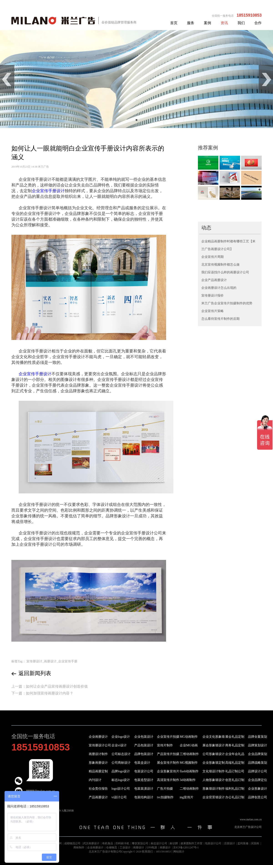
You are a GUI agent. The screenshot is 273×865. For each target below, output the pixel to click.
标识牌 (174, 843)
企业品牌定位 (257, 780)
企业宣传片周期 (212, 317)
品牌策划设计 (257, 745)
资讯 (224, 23)
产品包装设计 (143, 745)
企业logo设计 (120, 736)
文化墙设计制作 (213, 771)
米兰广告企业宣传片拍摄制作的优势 (226, 363)
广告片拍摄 (165, 788)
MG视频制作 (189, 762)
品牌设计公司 (257, 771)
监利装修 (243, 843)
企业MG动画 (189, 745)
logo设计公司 (120, 788)
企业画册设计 (98, 736)
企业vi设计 (119, 745)
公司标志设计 (121, 754)
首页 (173, 23)
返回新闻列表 (31, 673)
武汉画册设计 (91, 843)
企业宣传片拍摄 (168, 736)
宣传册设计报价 (212, 355)
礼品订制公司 (234, 771)
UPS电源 (152, 847)
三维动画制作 (189, 754)
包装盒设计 (142, 762)
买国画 (255, 843)
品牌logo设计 (120, 771)
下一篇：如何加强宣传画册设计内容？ (42, 693)
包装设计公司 (143, 771)
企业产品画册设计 (214, 340)
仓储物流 (111, 847)
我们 (241, 23)
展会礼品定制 (234, 736)
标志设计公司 (159, 843)
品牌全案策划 (257, 736)
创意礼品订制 (234, 780)
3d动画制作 (188, 780)
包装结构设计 (143, 797)
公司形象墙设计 (213, 754)
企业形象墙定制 (213, 762)
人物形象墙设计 (213, 780)
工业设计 (125, 847)
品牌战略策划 (257, 762)
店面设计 (229, 843)
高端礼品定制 (234, 762)
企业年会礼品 (234, 754)
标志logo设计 (120, 780)
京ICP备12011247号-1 (186, 847)
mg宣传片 (186, 797)
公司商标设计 (121, 762)
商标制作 (78, 847)
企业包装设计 (143, 736)
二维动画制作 (189, 788)
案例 (207, 23)
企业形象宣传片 (168, 771)
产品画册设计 (98, 797)
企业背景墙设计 (213, 797)
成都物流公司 (72, 843)
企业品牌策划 (257, 754)
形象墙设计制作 (213, 788)
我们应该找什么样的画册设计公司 (225, 332)
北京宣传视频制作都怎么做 (220, 325)
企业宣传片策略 (212, 371)
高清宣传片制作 (168, 780)
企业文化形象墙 (213, 736)
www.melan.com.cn (251, 819)
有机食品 (107, 843)
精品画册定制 (98, 771)
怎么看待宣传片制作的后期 (220, 379)
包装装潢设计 (143, 788)
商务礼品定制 (234, 745)
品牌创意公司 (257, 797)
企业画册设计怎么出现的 (218, 348)
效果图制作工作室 (191, 843)
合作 (258, 23)
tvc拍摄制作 (165, 797)
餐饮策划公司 (140, 843)
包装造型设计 (143, 780)
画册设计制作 (98, 754)
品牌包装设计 (143, 754)
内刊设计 (95, 780)
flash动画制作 (189, 771)
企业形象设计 (257, 788)
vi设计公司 (119, 797)
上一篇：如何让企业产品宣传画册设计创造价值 (49, 686)
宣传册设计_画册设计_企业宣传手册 (51, 661)
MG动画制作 (189, 736)
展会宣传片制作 (168, 762)
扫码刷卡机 (122, 843)
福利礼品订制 (234, 788)
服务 (190, 23)
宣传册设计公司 (100, 745)
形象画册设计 (98, 762)
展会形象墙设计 (213, 745)
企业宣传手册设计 (48, 191)
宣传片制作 (165, 745)
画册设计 (138, 847)
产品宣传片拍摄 (168, 754)
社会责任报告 (98, 788)
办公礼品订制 (234, 797)
